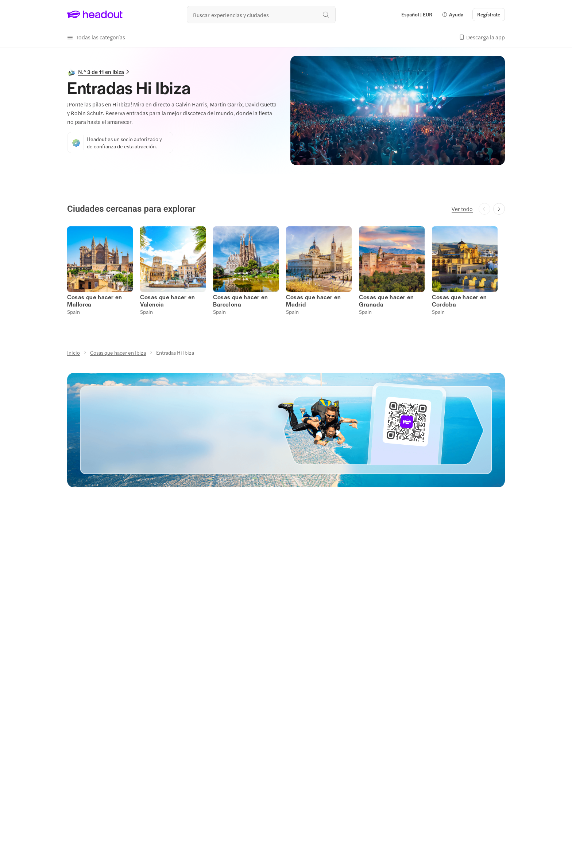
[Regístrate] (488, 14)
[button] (452, 14)
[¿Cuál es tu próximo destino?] (261, 14)
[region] (286, 270)
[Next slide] (499, 209)
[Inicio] (73, 352)
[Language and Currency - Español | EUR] (417, 14)
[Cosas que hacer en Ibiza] (118, 352)
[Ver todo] (462, 208)
